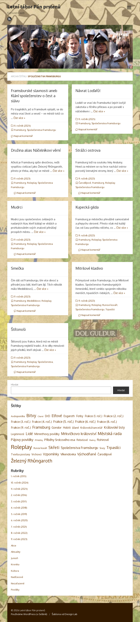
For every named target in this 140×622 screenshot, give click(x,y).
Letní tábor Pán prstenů (34, 7)
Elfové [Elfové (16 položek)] (57, 415)
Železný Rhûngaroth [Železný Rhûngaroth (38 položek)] (31, 461)
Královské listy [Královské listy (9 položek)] (114, 427)
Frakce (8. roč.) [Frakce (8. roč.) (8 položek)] (107, 422)
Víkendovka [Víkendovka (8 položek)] (68, 454)
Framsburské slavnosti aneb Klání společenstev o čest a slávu (34, 95)
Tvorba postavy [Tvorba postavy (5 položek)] (20, 454)
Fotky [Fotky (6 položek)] (79, 416)
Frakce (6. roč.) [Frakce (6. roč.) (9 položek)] (85, 421)
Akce (13, 545)
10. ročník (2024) (19, 482)
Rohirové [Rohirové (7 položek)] (103, 440)
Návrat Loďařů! (87, 90)
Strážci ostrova (87, 150)
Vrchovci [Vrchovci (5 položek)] (37, 454)
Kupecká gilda (87, 207)
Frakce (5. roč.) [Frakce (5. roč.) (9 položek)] (63, 421)
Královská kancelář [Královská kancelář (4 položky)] (91, 427)
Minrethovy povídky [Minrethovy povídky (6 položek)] (47, 434)
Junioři (14, 558)
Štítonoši (18, 329)
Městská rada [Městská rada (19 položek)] (110, 433)
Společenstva (45, 361)
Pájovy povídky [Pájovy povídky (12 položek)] (22, 439)
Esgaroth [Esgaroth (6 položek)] (69, 416)
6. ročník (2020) (19, 520)
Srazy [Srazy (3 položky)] (102, 448)
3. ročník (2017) (19, 501)
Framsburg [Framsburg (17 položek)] (41, 427)
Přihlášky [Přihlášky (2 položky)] (39, 440)
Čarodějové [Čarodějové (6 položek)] (105, 454)
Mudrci (16, 207)
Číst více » (19, 117)
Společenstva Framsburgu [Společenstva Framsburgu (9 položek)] (79, 448)
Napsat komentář (22, 135)
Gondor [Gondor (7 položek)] (56, 427)
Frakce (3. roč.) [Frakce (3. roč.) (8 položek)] (20, 422)
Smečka (17, 268)
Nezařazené (17, 583)
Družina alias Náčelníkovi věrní (36, 150)
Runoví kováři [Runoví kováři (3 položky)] (40, 448)
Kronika (15, 564)
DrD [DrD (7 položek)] (47, 416)
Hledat (14, 384)
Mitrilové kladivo (89, 268)
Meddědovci (33, 300)
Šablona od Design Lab (64, 614)
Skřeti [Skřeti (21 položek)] (53, 447)
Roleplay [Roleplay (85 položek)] (21, 446)
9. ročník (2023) (22, 178)
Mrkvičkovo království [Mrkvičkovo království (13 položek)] (78, 433)
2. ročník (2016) (19, 495)
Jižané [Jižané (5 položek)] (75, 427)
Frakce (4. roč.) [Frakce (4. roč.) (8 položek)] (42, 422)
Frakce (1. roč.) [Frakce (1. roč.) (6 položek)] (93, 416)
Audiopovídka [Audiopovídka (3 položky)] (18, 416)
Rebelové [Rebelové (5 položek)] (82, 439)
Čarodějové (85, 182)
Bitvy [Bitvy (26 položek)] (31, 415)
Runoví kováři (109, 304)
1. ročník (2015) (18, 476)
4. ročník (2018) (19, 507)
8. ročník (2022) (19, 532)
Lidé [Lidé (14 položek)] (29, 433)
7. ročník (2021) (19, 526)
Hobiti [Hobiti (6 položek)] (67, 427)
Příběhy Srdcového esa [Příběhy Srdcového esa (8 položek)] (59, 440)
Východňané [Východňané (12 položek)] (86, 454)
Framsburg (20, 129)
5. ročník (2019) (19, 514)
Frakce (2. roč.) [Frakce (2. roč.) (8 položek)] (113, 416)
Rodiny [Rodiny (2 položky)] (92, 440)
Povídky (15, 589)
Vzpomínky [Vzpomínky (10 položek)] (51, 454)
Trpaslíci (110, 309)
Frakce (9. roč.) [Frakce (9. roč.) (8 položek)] (21, 427)
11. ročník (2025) (22, 125)
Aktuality (15, 551)
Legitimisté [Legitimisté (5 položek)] (17, 434)
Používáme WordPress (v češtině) (29, 614)
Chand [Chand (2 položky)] (40, 416)
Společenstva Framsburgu (41, 129)
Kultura (15, 570)
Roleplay (32, 182)
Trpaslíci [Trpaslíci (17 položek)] (113, 447)
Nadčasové (17, 577)
